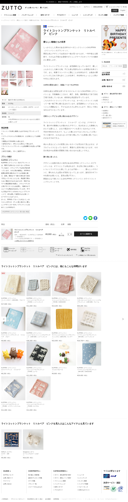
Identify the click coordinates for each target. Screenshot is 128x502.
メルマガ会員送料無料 (114, 73)
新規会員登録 (97, 7)
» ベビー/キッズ (107, 102)
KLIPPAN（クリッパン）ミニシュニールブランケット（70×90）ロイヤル (36, 404)
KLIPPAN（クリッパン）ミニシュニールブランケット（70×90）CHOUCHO (61, 300)
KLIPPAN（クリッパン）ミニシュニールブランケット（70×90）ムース (36, 369)
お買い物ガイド (114, 80)
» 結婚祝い (105, 111)
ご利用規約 (4, 499)
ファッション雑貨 (10, 15)
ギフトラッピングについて (65, 255)
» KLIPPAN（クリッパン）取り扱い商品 (15, 212)
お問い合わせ (114, 86)
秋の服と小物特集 (33, 475)
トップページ (5, 20)
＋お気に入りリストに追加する (24, 240)
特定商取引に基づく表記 (34, 499)
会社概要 (48, 499)
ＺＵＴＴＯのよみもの (35, 487)
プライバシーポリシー (18, 499)
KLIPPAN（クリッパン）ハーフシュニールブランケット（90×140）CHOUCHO (87, 369)
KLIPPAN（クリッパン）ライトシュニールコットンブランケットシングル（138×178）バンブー (63, 334)
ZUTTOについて (75, 7)
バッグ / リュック (27, 15)
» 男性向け (105, 100)
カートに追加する (86, 234)
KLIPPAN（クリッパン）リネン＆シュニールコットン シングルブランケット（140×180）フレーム (89, 300)
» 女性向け (105, 97)
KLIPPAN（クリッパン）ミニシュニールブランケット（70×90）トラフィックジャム (10, 404)
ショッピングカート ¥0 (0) (118, 7)
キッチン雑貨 (102, 15)
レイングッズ (87, 15)
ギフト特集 (31, 481)
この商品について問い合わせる (86, 255)
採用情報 (56, 499)
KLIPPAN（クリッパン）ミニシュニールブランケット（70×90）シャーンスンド (36, 300)
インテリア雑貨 (118, 15)
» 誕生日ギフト (107, 118)
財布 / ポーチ (45, 15)
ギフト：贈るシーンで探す (19, 20)
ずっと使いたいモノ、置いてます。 (37, 8)
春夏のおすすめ (34, 20)
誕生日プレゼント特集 (35, 478)
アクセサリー (61, 15)
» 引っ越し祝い (107, 115)
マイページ (6, 481)
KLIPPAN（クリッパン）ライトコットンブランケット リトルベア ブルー (13, 334)
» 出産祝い (105, 113)
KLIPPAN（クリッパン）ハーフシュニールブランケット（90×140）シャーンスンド (87, 334)
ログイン (87, 7)
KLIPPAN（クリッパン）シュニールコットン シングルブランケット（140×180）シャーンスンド (38, 334)
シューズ (75, 15)
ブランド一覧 (32, 484)
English (122, 10)
